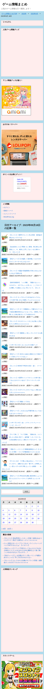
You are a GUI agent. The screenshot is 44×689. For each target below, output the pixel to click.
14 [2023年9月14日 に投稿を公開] (21, 514)
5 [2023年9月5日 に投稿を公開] (8, 510)
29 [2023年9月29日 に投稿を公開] (27, 522)
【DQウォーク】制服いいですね (19, 401)
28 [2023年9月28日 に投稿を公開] (21, 522)
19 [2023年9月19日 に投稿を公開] (9, 518)
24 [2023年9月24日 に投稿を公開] (38, 518)
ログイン (7, 207)
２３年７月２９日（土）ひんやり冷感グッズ (23, 345)
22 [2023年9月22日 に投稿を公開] (27, 518)
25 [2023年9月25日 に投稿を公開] (4, 522)
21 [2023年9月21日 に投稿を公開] (21, 518)
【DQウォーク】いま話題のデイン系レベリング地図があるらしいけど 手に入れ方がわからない (22, 556)
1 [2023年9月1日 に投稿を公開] (26, 506)
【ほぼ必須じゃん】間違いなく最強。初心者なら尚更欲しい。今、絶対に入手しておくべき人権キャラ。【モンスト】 (25, 249)
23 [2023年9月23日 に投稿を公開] (33, 518)
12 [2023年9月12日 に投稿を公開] (9, 514)
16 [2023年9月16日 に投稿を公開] (33, 514)
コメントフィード (10, 214)
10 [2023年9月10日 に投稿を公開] (38, 510)
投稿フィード (8, 211)
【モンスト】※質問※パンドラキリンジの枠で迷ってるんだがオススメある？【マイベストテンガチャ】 (25, 380)
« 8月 (4, 529)
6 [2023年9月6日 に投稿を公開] (14, 510)
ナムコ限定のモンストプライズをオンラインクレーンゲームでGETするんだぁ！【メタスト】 (23, 544)
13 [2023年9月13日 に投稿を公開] (15, 514)
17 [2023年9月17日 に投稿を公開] (38, 514)
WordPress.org (9, 217)
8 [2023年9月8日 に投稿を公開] (26, 510)
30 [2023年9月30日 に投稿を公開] (33, 522)
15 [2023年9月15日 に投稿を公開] (27, 514)
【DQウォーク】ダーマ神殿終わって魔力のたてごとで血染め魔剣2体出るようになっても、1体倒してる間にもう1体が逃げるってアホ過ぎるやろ (25, 311)
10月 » (9, 529)
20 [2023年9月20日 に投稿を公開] (15, 518)
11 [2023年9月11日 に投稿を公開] (4, 514)
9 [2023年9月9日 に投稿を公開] (32, 510)
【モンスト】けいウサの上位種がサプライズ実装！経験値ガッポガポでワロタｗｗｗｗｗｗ (23, 561)
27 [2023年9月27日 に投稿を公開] (15, 522)
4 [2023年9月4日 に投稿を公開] (3, 510)
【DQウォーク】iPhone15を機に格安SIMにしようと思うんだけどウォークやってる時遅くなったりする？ (25, 478)
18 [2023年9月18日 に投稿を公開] (4, 518)
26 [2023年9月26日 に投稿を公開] (9, 522)
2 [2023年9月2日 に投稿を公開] (32, 506)
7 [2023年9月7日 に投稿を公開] (20, 510)
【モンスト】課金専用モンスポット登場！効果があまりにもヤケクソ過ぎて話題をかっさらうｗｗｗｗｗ (23, 539)
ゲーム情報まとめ (14, 4)
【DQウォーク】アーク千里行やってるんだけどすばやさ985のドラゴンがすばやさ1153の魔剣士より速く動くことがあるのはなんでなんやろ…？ (23, 550)
